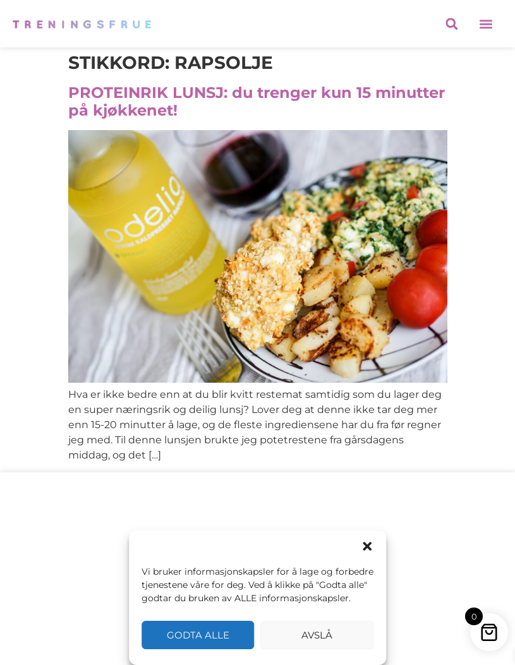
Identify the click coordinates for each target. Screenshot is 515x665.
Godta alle (198, 635)
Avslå (316, 635)
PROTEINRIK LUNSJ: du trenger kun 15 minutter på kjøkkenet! (256, 101)
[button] (367, 546)
